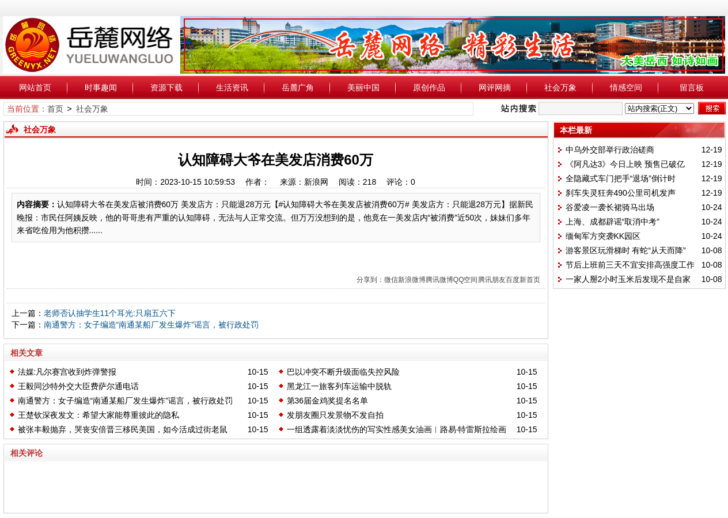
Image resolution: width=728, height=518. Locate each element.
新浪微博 (412, 280)
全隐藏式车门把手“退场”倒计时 (621, 178)
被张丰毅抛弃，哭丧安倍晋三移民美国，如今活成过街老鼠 (122, 429)
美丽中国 (363, 87)
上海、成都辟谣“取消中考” (612, 221)
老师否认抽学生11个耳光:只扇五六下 (110, 313)
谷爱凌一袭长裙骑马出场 (610, 207)
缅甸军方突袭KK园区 (603, 236)
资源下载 (166, 87)
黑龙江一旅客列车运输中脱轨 (339, 386)
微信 (391, 280)
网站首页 (35, 87)
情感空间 (626, 87)
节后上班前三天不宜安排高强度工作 (630, 264)
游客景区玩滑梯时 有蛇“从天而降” (626, 250)
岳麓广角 (298, 87)
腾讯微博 (439, 280)
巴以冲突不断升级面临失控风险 (343, 371)
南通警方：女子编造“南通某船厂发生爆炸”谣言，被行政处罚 (151, 324)
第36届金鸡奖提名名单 (328, 400)
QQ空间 (465, 280)
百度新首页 (523, 280)
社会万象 (560, 87)
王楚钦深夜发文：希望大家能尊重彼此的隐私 (98, 415)
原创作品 (429, 87)
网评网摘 (495, 87)
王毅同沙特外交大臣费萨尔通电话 (78, 386)
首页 (55, 108)
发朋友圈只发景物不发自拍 (335, 415)
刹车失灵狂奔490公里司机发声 (621, 192)
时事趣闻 (101, 87)
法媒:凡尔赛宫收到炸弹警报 (67, 371)
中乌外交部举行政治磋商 (610, 149)
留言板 (692, 87)
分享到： (370, 280)
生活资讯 (232, 87)
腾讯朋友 (492, 280)
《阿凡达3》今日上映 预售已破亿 (625, 164)
